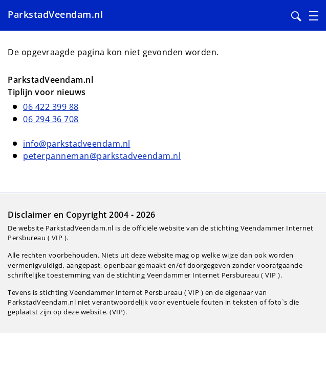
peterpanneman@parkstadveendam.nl (102, 156)
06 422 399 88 (51, 106)
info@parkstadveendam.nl (77, 143)
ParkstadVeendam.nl (55, 14)
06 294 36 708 (51, 119)
